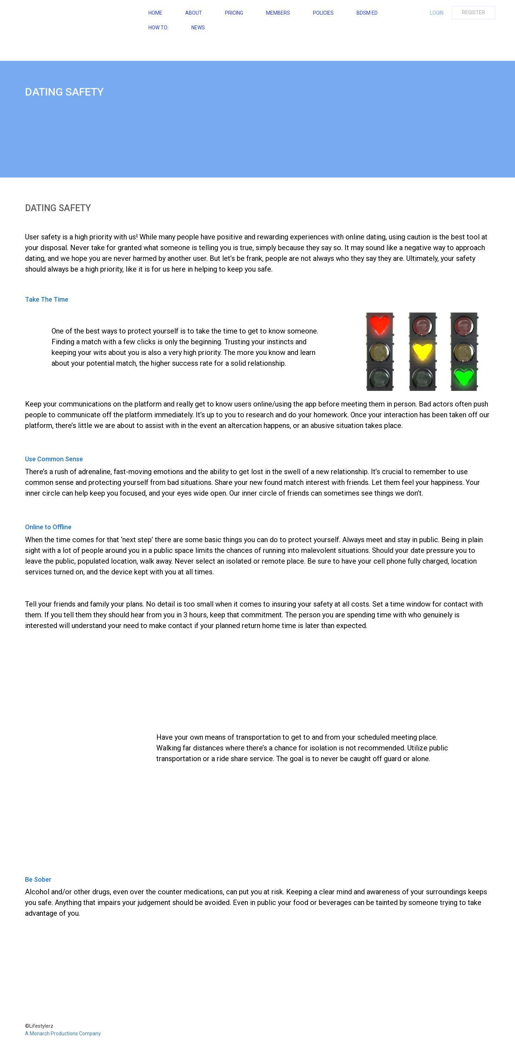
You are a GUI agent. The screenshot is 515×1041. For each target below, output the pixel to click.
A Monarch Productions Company (63, 1033)
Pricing (234, 13)
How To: (158, 27)
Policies (323, 13)
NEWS (198, 27)
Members (278, 13)
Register (473, 12)
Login (436, 13)
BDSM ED (367, 13)
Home (155, 13)
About (193, 13)
